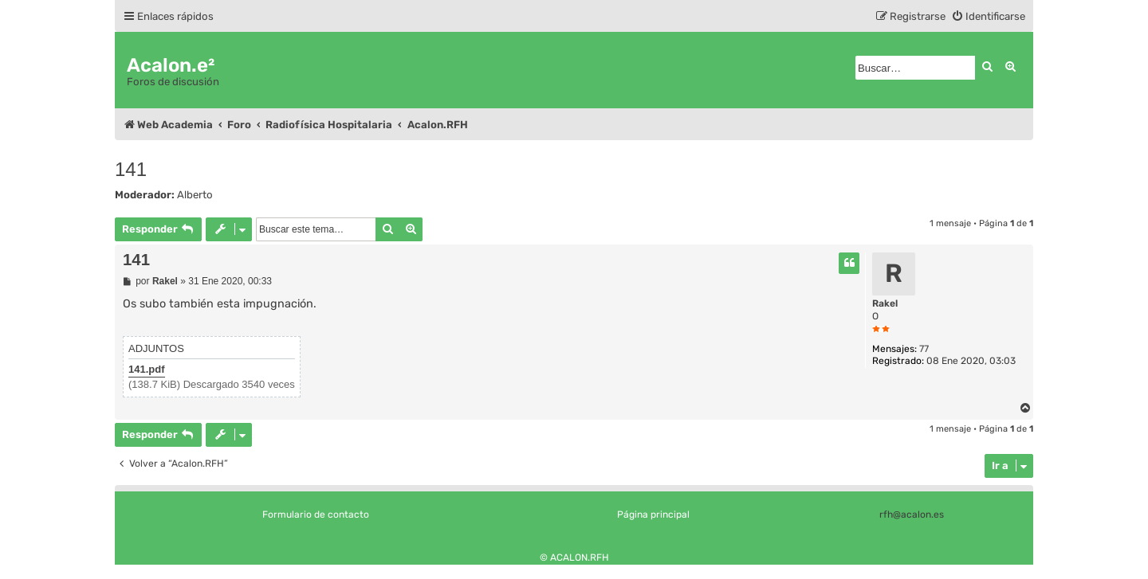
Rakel (885, 303)
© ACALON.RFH (574, 557)
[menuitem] (988, 16)
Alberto (195, 195)
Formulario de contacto (315, 514)
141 (131, 169)
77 (924, 348)
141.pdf (146, 369)
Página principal (653, 514)
